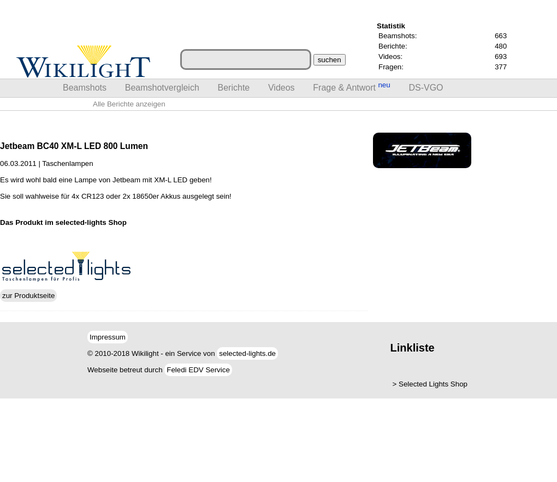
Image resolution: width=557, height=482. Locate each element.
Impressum (108, 337)
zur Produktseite (28, 295)
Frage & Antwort (351, 86)
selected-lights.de (247, 353)
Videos (281, 87)
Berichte (234, 87)
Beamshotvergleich (162, 87)
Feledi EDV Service (198, 370)
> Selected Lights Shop (430, 384)
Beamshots (84, 87)
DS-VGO (425, 87)
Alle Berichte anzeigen (129, 104)
